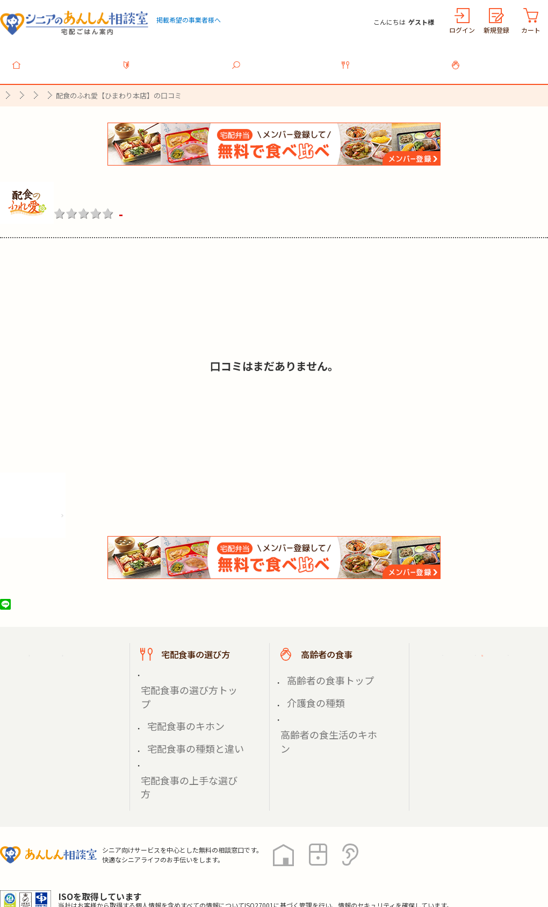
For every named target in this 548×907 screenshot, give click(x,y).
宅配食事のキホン (175, 684)
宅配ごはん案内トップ (69, 648)
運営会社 (173, 858)
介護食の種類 (307, 684)
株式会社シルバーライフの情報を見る (79, 506)
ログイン (462, 29)
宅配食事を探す (280, 58)
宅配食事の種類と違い (182, 696)
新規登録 (496, 29)
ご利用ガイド (466, 648)
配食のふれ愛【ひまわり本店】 (151, 186)
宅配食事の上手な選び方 (186, 709)
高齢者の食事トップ (318, 671)
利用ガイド (170, 58)
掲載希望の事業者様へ (188, 19)
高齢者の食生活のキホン (326, 696)
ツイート (47, 598)
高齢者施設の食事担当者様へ (488, 707)
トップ (61, 58)
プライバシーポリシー (43, 858)
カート (530, 29)
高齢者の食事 (499, 58)
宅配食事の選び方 (390, 58)
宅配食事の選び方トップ (186, 671)
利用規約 (121, 858)
